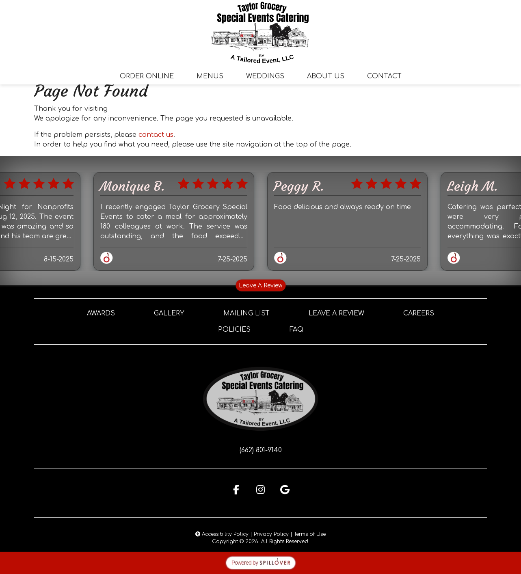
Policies (234, 329)
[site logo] (260, 32)
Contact (384, 76)
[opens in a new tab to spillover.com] (261, 562)
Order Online (147, 76)
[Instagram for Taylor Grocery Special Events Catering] (261, 489)
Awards (101, 313)
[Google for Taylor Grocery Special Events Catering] (285, 489)
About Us (325, 76)
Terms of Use (310, 534)
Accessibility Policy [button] (222, 534)
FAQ (296, 329)
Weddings (265, 76)
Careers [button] (418, 313)
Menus (210, 76)
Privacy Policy (271, 534)
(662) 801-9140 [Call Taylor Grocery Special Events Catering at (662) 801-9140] (261, 450)
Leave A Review (260, 286)
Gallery (169, 313)
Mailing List (246, 313)
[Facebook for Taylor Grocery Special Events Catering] (236, 489)
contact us (155, 134)
